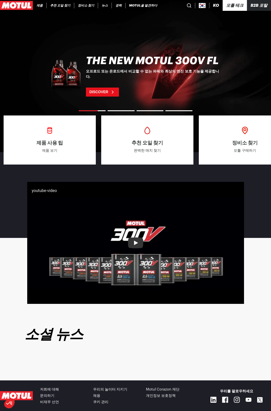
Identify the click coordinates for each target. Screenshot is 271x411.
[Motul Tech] (235, 5)
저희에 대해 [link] (49, 389)
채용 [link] (96, 395)
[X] (260, 400)
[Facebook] (225, 400)
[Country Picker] (202, 5)
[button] (9, 403)
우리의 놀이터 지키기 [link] (110, 389)
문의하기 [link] (47, 395)
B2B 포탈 (259, 5)
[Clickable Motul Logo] (16, 5)
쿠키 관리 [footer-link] (100, 402)
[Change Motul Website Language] (216, 5)
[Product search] (189, 5)
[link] (105, 5)
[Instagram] (237, 400)
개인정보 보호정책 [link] (161, 395)
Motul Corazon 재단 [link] (162, 389)
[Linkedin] (213, 400)
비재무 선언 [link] (49, 402)
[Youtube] (248, 400)
